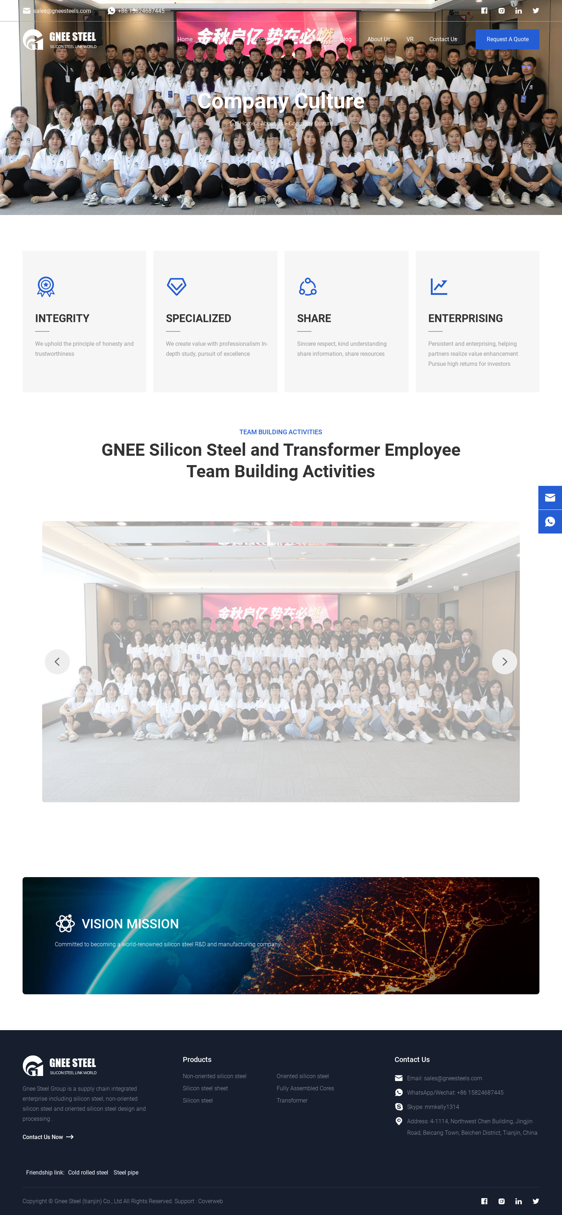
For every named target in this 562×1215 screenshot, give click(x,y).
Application (261, 39)
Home (184, 39)
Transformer (292, 1100)
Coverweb (210, 1201)
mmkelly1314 (442, 1107)
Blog (346, 39)
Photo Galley (308, 39)
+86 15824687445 (480, 1092)
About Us (378, 39)
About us (272, 123)
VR (410, 39)
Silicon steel (198, 1100)
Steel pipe (126, 1172)
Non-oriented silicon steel (215, 1076)
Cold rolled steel (88, 1172)
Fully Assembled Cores (305, 1088)
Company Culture (311, 123)
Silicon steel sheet (205, 1088)
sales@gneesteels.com (453, 1078)
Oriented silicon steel (303, 1076)
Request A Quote (508, 39)
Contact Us (443, 39)
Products (220, 39)
